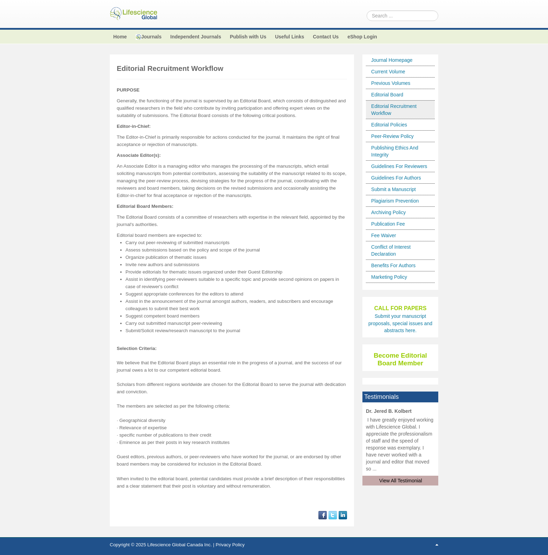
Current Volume (388, 71)
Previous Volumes (390, 83)
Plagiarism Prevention (395, 201)
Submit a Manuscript (393, 189)
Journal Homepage (391, 60)
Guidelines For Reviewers (399, 166)
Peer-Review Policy (392, 136)
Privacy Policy (230, 544)
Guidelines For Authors (396, 178)
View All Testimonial (400, 480)
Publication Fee (388, 224)
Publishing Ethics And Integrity (394, 151)
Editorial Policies (389, 124)
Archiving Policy (388, 212)
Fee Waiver (383, 235)
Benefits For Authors (393, 265)
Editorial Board (387, 94)
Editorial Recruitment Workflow (394, 109)
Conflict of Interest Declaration (391, 250)
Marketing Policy (389, 277)
